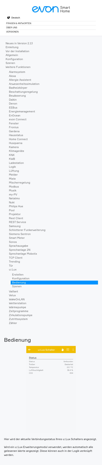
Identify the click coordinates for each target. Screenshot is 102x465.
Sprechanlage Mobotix (23, 253)
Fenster (14, 123)
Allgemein (12, 55)
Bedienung (19, 282)
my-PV (13, 194)
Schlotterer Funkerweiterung (27, 230)
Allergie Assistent (20, 79)
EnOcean (14, 115)
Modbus (14, 186)
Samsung (15, 226)
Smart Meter (17, 238)
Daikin (13, 99)
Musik (12, 190)
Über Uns (11, 27)
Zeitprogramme (18, 311)
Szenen (10, 63)
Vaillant (13, 291)
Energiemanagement (22, 111)
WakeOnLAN (17, 299)
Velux (12, 295)
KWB (12, 159)
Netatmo (14, 198)
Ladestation (16, 163)
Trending (14, 261)
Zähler (13, 323)
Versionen (12, 31)
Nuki (12, 202)
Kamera (14, 147)
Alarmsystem (17, 72)
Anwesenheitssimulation (24, 84)
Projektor (15, 214)
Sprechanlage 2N (19, 249)
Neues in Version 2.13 (19, 43)
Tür (11, 265)
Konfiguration (14, 59)
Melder (13, 174)
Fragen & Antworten (18, 23)
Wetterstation (17, 303)
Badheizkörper (18, 87)
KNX (12, 155)
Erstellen (17, 274)
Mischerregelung (19, 182)
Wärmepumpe (17, 307)
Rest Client (16, 218)
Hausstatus (16, 135)
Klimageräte (16, 151)
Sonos (13, 242)
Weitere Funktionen (18, 67)
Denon (13, 103)
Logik (12, 166)
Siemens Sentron (20, 234)
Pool (12, 210)
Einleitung (12, 47)
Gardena (14, 131)
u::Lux (12, 269)
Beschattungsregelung (23, 91)
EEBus (13, 107)
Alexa (12, 76)
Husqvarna (15, 143)
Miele (12, 178)
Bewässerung (17, 95)
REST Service (17, 222)
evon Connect (17, 119)
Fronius (14, 127)
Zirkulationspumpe (20, 315)
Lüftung (14, 170)
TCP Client (15, 257)
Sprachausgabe (18, 245)
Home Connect (18, 139)
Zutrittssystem (18, 319)
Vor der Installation (17, 51)
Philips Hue (16, 206)
